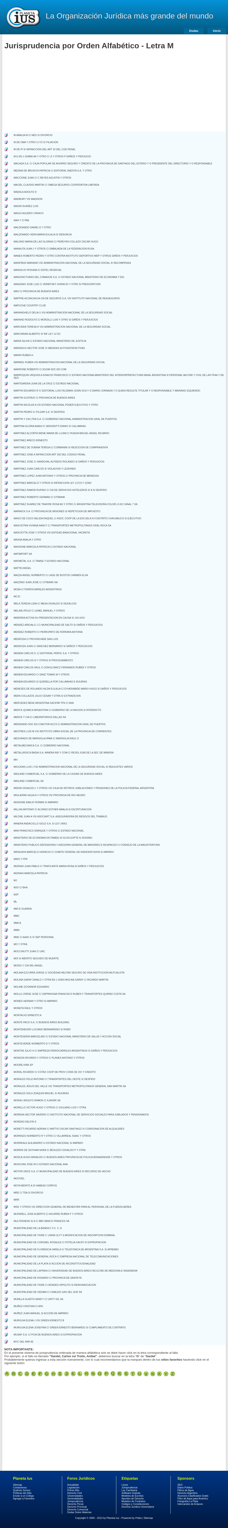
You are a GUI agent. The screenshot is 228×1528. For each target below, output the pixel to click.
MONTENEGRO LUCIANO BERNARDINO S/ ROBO (42, 1029)
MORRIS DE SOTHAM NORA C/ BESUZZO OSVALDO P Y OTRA (50, 1150)
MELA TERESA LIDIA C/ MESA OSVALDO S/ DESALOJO (45, 603)
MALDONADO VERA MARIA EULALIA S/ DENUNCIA (43, 234)
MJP (16, 894)
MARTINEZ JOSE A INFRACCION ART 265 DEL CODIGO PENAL (50, 454)
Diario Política (185, 1487)
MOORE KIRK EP (23, 1064)
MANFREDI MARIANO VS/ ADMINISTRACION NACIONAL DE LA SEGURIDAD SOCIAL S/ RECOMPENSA (72, 262)
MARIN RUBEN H (23, 355)
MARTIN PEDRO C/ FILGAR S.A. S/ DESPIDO (39, 412)
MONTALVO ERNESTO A (28, 1015)
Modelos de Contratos (133, 1501)
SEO (180, 1484)
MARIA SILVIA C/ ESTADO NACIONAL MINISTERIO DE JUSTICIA (50, 341)
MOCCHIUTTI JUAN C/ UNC (29, 951)
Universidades (75, 1495)
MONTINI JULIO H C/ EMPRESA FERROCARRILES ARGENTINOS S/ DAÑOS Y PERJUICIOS (65, 1050)
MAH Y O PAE (21, 220)
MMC (16, 915)
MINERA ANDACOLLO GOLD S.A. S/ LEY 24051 (40, 823)
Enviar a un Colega (23, 1495)
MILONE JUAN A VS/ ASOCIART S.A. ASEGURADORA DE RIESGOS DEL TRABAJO (60, 816)
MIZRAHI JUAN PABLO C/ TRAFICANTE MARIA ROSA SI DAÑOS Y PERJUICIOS (59, 866)
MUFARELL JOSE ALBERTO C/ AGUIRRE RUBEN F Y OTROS (48, 1214)
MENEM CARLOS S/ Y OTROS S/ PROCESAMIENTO (43, 660)
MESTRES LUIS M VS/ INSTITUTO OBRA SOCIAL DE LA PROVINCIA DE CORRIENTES (62, 731)
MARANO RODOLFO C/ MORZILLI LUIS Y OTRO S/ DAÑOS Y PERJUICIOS (56, 319)
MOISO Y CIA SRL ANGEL (28, 965)
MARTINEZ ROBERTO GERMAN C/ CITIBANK (39, 497)
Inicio (217, 31)
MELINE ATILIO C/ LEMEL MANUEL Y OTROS (39, 610)
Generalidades (75, 1498)
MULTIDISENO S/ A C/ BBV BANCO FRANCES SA (41, 1221)
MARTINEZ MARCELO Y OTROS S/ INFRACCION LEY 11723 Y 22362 (53, 482)
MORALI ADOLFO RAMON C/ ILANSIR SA (37, 1100)
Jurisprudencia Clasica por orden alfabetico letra (13, 1373)
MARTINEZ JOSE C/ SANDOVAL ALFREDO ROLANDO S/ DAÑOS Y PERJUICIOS (59, 461)
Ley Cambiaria (129, 1490)
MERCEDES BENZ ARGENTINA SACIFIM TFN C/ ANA (44, 702)
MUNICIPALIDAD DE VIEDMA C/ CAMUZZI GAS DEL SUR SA (48, 1292)
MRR (16, 1199)
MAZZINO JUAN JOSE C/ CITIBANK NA (36, 582)
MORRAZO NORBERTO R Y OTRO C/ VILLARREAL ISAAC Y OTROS (52, 1135)
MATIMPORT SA (23, 553)
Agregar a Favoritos (23, 1498)
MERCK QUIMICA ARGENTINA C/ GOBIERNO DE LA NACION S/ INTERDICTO (57, 710)
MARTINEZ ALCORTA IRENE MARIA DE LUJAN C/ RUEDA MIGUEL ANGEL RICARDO (61, 433)
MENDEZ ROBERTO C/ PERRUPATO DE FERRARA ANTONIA (48, 632)
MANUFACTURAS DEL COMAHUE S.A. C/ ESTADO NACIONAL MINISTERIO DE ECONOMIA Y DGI (69, 277)
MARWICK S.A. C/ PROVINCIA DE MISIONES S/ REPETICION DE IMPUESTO (57, 511)
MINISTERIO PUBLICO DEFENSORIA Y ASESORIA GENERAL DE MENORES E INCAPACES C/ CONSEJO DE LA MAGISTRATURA (87, 844)
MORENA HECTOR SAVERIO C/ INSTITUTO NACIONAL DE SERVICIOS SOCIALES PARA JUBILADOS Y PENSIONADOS (81, 1114)
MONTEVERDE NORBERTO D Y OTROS (36, 1043)
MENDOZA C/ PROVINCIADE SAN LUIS (36, 639)
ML (15, 901)
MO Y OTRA (20, 944)
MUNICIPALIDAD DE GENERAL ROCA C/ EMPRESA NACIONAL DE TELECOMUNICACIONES (66, 1256)
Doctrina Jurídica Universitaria (138, 1506)
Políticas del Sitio (22, 1493)
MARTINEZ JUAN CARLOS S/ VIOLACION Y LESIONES (45, 468)
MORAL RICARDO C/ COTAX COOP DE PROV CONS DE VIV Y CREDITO (55, 1072)
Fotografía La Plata (188, 1501)
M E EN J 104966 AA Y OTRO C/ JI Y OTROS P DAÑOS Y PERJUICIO (52, 156)
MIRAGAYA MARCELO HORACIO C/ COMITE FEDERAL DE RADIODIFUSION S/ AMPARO (64, 852)
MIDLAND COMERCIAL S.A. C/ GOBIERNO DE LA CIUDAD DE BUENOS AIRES (58, 773)
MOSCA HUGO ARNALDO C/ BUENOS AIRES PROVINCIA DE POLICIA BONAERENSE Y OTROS (68, 1157)
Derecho (23, 17)
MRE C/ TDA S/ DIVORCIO (28, 1192)
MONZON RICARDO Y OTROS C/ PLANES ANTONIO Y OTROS (49, 1057)
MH (16, 759)
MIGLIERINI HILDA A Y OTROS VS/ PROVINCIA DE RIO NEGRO (49, 795)
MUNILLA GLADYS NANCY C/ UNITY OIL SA (38, 1299)
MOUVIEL (19, 1178)
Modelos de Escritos (132, 1495)
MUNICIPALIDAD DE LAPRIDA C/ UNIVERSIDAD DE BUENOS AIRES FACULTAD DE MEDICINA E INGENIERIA (76, 1270)
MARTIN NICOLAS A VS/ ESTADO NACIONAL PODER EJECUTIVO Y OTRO (56, 404)
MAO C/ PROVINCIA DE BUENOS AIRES (36, 291)
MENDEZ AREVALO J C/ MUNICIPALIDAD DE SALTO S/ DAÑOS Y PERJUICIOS (58, 624)
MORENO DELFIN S (25, 1121)
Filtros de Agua (186, 1490)
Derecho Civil (74, 1493)
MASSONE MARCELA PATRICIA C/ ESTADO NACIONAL (45, 546)
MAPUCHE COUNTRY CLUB (30, 305)
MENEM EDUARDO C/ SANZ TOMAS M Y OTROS (41, 674)
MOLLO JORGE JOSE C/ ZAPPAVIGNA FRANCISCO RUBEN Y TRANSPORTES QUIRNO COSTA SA (70, 993)
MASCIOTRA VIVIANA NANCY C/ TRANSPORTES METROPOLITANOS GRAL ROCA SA (62, 525)
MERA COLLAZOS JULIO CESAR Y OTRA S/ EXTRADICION (47, 695)
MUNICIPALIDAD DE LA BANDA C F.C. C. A (38, 1228)
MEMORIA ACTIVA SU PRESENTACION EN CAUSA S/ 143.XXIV (49, 617)
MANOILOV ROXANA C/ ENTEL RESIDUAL (38, 270)
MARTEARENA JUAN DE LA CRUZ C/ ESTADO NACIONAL (46, 383)
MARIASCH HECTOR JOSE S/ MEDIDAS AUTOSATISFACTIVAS (49, 348)
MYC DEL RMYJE (23, 1341)
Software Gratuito (131, 1493)
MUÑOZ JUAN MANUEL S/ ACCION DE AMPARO (41, 1313)
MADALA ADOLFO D (25, 191)
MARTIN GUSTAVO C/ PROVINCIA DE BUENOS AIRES (44, 397)
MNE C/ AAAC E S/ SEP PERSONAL (34, 937)
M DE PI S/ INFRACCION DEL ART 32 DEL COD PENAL (45, 149)
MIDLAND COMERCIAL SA (29, 781)
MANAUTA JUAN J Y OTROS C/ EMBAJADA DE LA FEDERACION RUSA (54, 248)
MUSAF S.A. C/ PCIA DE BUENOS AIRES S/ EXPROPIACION (48, 1334)
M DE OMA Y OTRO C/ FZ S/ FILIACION (36, 142)
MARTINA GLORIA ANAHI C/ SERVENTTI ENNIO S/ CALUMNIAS (50, 426)
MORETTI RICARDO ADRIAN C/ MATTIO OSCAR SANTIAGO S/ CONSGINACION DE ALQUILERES (69, 1128)
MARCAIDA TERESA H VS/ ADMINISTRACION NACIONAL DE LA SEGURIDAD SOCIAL (62, 326)
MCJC (17, 596)
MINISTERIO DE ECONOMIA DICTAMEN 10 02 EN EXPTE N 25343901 (53, 837)
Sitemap (17, 1484)
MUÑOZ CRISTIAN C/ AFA (28, 1306)
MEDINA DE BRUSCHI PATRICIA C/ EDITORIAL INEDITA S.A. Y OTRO (53, 170)
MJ (15, 880)
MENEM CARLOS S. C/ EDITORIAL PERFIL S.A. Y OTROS (46, 653)
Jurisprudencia (75, 1501)
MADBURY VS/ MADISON (28, 199)
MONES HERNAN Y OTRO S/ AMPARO (35, 1001)
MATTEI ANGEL (22, 568)
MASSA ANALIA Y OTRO (27, 539)
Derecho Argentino (188, 1493)
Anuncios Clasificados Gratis (193, 1495)
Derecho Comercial (77, 1509)
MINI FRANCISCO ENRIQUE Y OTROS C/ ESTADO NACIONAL (49, 830)
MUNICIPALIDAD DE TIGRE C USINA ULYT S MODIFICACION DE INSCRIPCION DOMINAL (64, 1235)
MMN (16, 930)
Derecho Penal (75, 1504)
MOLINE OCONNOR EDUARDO (31, 986)
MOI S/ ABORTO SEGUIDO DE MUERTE (36, 958)
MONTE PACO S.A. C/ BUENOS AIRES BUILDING (41, 1022)
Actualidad (73, 1484)
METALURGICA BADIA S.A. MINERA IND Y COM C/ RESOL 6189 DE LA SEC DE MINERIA (64, 752)
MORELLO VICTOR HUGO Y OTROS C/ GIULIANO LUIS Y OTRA (50, 1107)
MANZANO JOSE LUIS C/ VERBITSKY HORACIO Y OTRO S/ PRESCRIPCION (57, 284)
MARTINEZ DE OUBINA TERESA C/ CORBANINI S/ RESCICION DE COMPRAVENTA (61, 447)
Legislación (73, 1487)
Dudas (193, 31)
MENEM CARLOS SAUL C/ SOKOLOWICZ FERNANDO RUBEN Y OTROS (55, 667)
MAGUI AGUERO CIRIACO (29, 213)
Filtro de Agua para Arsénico (193, 1498)
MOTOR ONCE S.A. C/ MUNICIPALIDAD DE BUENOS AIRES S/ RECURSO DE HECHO (62, 1171)
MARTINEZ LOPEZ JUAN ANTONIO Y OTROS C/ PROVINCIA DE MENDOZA (56, 475)
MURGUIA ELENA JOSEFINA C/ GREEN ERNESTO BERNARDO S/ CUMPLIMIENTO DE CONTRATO (70, 1327)
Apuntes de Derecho (133, 1498)
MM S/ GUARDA (23, 908)
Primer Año (73, 1490)
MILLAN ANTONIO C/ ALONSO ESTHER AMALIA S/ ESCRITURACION (53, 809)
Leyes (125, 1484)
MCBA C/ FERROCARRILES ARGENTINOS (38, 589)
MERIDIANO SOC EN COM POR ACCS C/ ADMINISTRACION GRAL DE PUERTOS (60, 724)
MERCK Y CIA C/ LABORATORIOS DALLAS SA (40, 717)
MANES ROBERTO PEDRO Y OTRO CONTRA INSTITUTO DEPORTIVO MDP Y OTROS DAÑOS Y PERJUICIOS (76, 255)
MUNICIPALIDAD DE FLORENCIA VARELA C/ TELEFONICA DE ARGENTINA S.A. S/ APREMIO (66, 1249)
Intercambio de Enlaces (190, 1504)
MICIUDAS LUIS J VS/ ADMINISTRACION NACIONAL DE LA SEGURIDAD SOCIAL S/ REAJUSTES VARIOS (73, 766)
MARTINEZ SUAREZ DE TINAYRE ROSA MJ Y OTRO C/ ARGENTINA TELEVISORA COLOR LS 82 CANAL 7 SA (76, 504)
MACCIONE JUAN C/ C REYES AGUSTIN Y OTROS (42, 177)
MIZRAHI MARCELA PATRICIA (31, 873)
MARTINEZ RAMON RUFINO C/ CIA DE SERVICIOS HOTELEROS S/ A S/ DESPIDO (60, 490)
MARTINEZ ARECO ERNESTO (31, 440)
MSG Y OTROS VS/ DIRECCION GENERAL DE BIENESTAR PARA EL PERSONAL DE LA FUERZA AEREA (72, 1206)
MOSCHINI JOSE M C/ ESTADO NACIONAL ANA (41, 1164)
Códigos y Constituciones (135, 1504)
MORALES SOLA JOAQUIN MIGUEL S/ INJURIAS (41, 1093)
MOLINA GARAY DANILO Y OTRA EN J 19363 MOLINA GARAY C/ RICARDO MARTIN (61, 979)
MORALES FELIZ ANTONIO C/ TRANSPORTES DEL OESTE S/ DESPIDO (54, 1079)
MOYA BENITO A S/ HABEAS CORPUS (35, 1185)
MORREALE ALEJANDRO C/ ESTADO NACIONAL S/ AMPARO (48, 1143)
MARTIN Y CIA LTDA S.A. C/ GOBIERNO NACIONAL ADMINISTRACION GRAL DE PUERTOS (65, 419)
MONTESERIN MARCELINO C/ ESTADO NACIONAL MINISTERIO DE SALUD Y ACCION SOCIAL (67, 1036)
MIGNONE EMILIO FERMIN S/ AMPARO (36, 802)
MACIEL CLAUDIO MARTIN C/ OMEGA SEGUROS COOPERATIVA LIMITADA (56, 184)
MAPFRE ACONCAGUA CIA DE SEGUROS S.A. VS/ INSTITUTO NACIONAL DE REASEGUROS (67, 298)
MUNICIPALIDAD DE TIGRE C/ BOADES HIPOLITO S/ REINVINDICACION (55, 1284)
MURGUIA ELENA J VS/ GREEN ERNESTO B (39, 1320)
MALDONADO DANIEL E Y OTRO (32, 227)
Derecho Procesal (77, 1506)
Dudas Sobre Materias (79, 1512)
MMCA (17, 923)
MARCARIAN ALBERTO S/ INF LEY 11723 (37, 333)
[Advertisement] (42, 97)
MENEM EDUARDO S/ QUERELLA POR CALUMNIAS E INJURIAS (50, 681)
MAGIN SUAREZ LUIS (26, 206)
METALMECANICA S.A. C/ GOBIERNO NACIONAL (42, 745)
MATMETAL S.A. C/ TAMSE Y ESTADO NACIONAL (42, 561)
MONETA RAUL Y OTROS (28, 1008)
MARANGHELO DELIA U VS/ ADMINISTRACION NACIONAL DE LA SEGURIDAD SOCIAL (63, 312)
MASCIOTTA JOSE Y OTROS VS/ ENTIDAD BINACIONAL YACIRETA (52, 532)
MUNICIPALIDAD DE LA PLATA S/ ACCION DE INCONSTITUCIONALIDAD (54, 1263)
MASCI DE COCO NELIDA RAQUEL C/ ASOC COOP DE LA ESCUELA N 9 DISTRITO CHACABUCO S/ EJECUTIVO (77, 518)
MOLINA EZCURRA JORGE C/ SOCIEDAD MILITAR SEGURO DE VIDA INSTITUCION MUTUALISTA (69, 972)
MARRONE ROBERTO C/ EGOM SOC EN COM (40, 369)
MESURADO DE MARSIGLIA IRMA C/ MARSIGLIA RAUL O (46, 738)
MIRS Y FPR (21, 859)
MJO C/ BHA (21, 887)
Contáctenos (20, 1487)
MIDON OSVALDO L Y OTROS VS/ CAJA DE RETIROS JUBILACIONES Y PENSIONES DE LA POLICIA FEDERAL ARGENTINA (84, 788)
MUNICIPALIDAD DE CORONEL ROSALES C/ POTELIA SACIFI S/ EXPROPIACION (60, 1242)
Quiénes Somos (21, 1490)
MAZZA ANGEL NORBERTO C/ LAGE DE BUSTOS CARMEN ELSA (51, 575)
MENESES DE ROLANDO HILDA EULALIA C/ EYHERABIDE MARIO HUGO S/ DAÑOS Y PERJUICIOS (70, 688)
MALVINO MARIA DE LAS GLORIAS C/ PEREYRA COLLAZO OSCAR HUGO (56, 241)
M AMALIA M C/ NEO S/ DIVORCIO (33, 135)
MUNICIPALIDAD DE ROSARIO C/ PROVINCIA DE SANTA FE (48, 1277)
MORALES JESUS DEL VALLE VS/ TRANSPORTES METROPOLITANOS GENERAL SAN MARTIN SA (70, 1086)
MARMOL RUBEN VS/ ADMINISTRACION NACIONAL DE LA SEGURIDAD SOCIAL (59, 362)
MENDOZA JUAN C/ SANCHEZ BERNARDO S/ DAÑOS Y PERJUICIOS (53, 646)
